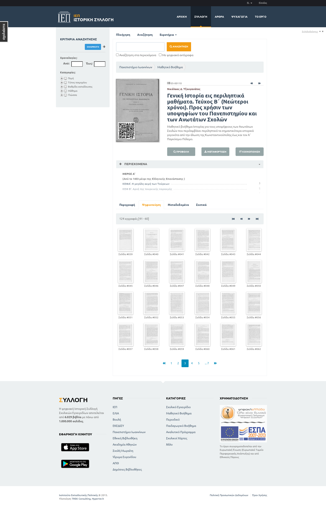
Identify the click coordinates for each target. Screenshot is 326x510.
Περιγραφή (127, 204)
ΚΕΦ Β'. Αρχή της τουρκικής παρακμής (147, 189)
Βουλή (117, 419)
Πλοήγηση (123, 34)
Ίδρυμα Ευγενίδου (124, 457)
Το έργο (260, 16)
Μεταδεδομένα (178, 204)
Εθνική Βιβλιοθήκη (125, 438)
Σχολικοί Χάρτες (176, 438)
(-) (323, 31)
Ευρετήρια (168, 34)
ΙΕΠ (115, 407)
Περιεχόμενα (135, 164)
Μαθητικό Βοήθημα (170, 67)
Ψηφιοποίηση (151, 204)
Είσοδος (263, 3)
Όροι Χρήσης (259, 495)
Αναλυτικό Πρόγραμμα (180, 432)
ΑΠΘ (116, 463)
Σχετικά (201, 204)
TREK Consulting (81, 498)
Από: (66, 63)
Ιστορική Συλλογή (94, 17)
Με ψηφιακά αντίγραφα (176, 55)
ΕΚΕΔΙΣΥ (118, 425)
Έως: (89, 63)
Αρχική (182, 16)
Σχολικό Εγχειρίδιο (178, 407)
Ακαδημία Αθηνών (125, 444)
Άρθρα (219, 16)
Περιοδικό (173, 419)
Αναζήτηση (145, 34)
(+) (320, 31)
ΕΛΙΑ (116, 413)
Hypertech (98, 498)
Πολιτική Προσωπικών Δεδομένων (229, 495)
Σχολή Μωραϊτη (123, 450)
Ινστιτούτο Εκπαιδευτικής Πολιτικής (78, 495)
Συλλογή (200, 16)
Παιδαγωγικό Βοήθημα (181, 425)
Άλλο (169, 444)
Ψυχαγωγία (239, 16)
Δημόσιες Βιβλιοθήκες (127, 469)
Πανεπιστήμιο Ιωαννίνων (135, 67)
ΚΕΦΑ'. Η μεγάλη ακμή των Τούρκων (145, 183)
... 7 (207, 363)
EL (249, 3)
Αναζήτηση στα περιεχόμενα (136, 55)
